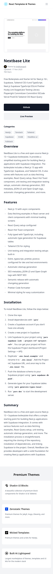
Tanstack (19, 132)
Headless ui (32, 137)
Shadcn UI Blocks (19, 485)
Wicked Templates (19, 532)
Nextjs (8, 132)
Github (26, 107)
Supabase (9, 137)
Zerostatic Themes (20, 509)
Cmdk (20, 137)
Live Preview (26, 116)
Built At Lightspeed (20, 553)
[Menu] (46, 4)
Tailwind (30, 132)
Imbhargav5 (21, 66)
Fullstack (9, 141)
